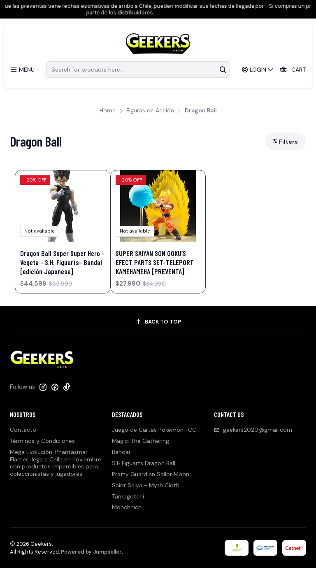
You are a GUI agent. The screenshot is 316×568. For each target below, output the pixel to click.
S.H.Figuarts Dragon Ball (143, 463)
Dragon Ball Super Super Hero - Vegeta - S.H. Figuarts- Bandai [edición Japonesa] (62, 262)
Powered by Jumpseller (91, 551)
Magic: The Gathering (140, 441)
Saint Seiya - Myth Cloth (145, 485)
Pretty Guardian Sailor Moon (150, 474)
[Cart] (292, 70)
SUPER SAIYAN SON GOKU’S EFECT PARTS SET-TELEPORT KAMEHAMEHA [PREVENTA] (155, 262)
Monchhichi (127, 507)
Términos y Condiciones (42, 441)
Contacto (23, 429)
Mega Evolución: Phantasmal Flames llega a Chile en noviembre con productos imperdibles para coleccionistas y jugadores (55, 462)
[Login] (258, 70)
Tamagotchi (128, 496)
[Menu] (22, 70)
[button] (285, 141)
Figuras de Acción (150, 111)
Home (108, 111)
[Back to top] (158, 321)
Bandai (121, 452)
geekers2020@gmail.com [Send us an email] (253, 429)
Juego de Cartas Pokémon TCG (154, 429)
